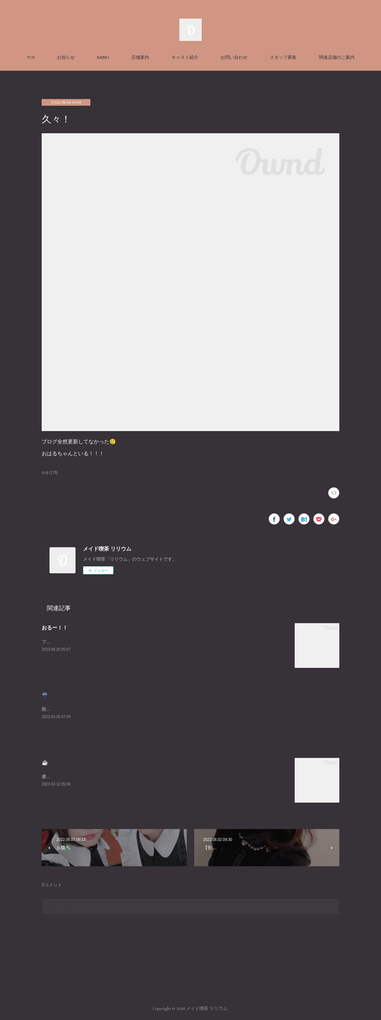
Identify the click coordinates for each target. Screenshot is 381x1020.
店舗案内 (140, 57)
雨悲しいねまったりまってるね (73, 709)
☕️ (45, 762)
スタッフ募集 (283, 57)
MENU (103, 57)
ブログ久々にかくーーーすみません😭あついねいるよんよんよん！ (109, 641)
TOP (31, 57)
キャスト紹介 (185, 57)
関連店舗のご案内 (337, 57)
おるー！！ (55, 628)
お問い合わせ (234, 57)
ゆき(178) (50, 473)
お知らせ (66, 57)
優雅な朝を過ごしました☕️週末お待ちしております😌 (96, 776)
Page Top (190, 979)
